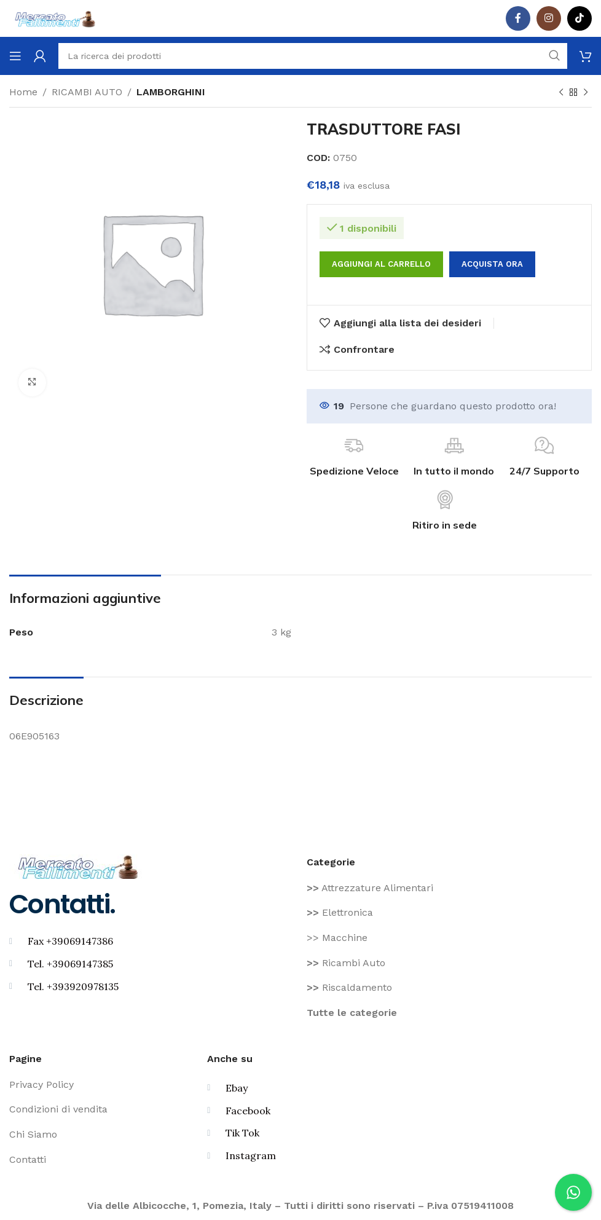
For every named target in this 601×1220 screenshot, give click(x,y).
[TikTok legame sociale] (579, 18)
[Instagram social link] (548, 18)
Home (23, 92)
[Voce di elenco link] (449, 888)
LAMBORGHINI (170, 92)
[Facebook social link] (518, 18)
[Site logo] (55, 17)
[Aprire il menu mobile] (15, 56)
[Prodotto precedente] (561, 93)
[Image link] (78, 866)
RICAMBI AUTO (87, 92)
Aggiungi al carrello (381, 264)
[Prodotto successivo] (585, 93)
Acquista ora (492, 264)
